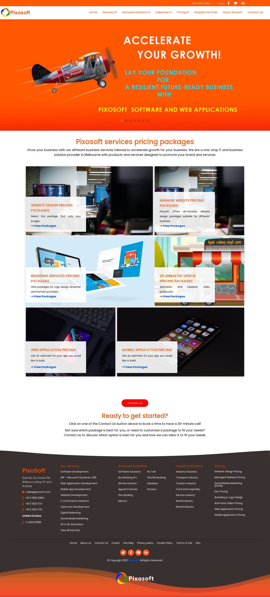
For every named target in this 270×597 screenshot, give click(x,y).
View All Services (70, 530)
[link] (135, 578)
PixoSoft (133, 560)
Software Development (75, 471)
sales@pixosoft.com (38, 492)
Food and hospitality (188, 489)
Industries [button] (163, 12)
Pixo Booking (125, 495)
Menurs (122, 501)
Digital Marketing (71, 512)
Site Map (128, 543)
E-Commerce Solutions (75, 501)
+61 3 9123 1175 (33, 509)
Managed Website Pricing (230, 477)
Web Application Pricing (229, 509)
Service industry (185, 495)
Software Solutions (132, 466)
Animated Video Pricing (228, 503)
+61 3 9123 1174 (33, 503)
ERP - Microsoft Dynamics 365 (78, 477)
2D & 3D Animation (72, 524)
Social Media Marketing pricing (228, 484)
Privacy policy (145, 543)
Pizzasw (151, 489)
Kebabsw (152, 483)
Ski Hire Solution (127, 483)
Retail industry (184, 501)
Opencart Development (75, 507)
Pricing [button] (183, 12)
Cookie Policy (165, 543)
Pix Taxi (151, 471)
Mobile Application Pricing (230, 515)
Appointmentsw (127, 489)
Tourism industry (186, 483)
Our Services (70, 466)
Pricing (220, 466)
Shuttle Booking (156, 477)
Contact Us (255, 12)
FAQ (198, 543)
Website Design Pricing (228, 471)
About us (85, 543)
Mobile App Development (76, 489)
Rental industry (185, 507)
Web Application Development (79, 483)
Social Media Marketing (74, 518)
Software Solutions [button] (136, 12)
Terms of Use (184, 543)
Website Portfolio (206, 12)
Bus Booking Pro (127, 477)
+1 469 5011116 (33, 522)
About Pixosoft (232, 12)
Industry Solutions (189, 466)
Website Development (74, 495)
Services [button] (109, 12)
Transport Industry (187, 477)
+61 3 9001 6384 (34, 498)
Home (93, 12)
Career (116, 543)
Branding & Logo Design (229, 497)
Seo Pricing (221, 491)
